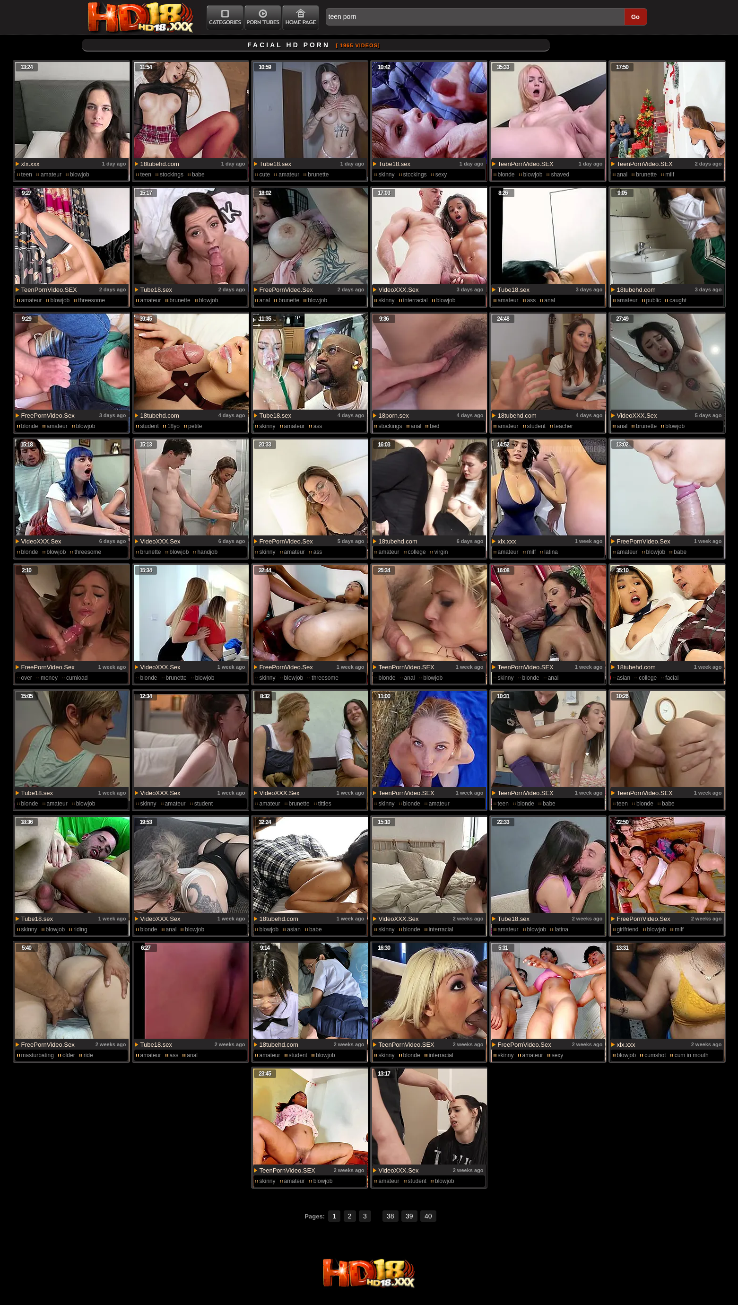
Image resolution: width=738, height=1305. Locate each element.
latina (551, 552)
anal (622, 174)
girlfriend (628, 929)
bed (434, 426)
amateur (51, 174)
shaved (560, 174)
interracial (415, 300)
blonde (506, 174)
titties (324, 803)
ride (88, 1055)
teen (26, 174)
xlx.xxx (30, 163)
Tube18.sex (275, 163)
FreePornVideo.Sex (286, 289)
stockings (171, 174)
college (417, 552)
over (26, 677)
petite (195, 426)
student (149, 426)
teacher (563, 426)
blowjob (79, 174)
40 (428, 1216)
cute (265, 174)
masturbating (37, 1055)
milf (669, 174)
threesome (91, 300)
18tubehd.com (159, 163)
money (49, 677)
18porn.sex (394, 415)
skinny (387, 174)
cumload (76, 677)
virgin (441, 552)
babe (198, 174)
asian (624, 677)
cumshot (655, 1055)
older (68, 1055)
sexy (441, 174)
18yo (173, 426)
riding (80, 929)
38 (390, 1216)
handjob (207, 552)
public (653, 300)
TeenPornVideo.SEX (526, 163)
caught (677, 300)
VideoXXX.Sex (399, 289)
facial (671, 677)
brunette (318, 174)
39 (409, 1216)
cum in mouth (692, 1055)
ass (531, 300)
